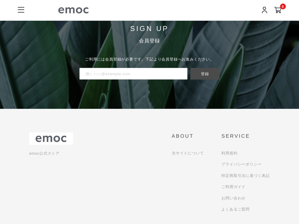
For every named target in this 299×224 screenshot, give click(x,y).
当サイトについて (188, 153)
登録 (205, 73)
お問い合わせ (233, 198)
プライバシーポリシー (241, 164)
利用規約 (229, 153)
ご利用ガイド (233, 187)
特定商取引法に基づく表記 (245, 175)
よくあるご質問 (235, 209)
